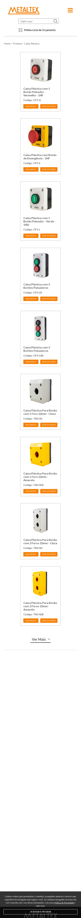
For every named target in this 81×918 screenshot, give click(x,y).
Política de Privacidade (64, 903)
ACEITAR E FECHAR (40, 911)
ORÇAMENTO (30, 106)
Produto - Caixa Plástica (26, 43)
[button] (70, 9)
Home (7, 43)
